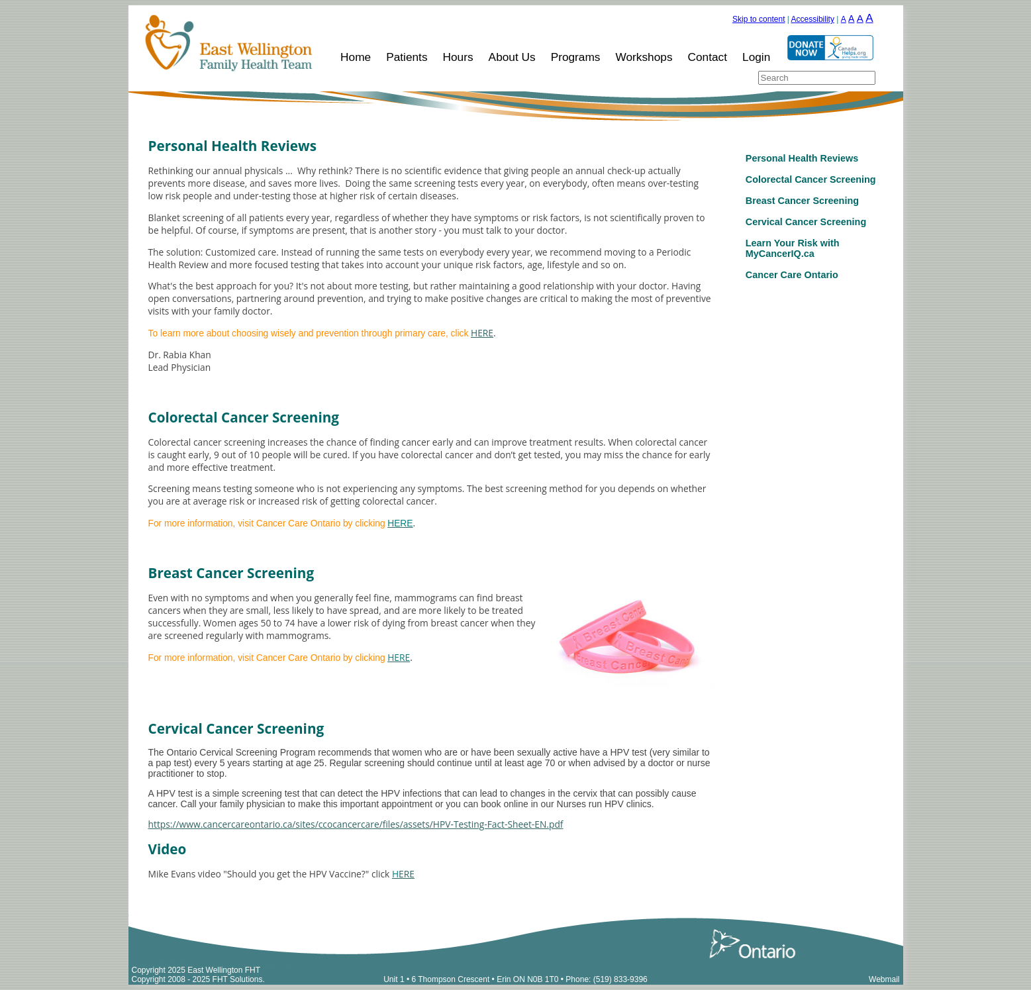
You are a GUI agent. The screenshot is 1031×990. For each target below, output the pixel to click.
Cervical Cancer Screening (806, 222)
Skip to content (758, 19)
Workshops (643, 57)
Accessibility (812, 19)
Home (355, 57)
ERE (403, 873)
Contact (708, 57)
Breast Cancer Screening (802, 200)
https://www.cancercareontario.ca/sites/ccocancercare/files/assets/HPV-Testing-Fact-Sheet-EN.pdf (356, 824)
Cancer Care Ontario (792, 275)
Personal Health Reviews (802, 158)
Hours (458, 57)
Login (756, 57)
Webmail (884, 979)
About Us (512, 57)
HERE (482, 332)
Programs (576, 57)
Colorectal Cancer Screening (811, 179)
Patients (406, 57)
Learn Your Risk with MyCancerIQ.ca (793, 248)
